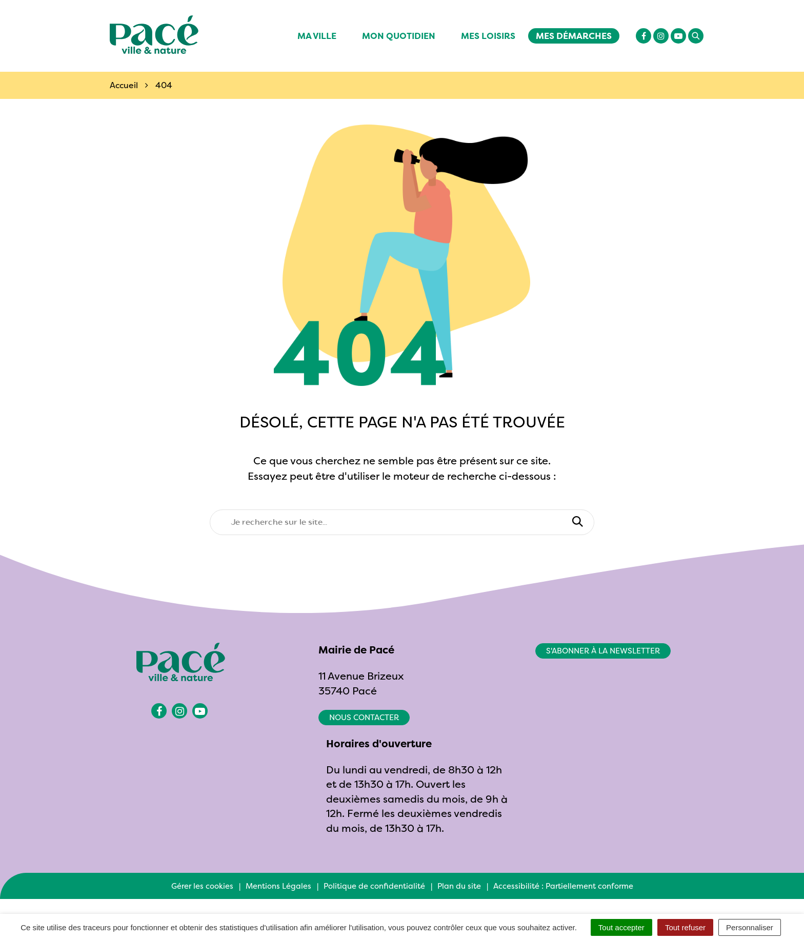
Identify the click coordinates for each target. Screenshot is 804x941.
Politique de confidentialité (374, 886)
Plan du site (459, 886)
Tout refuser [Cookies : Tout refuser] (685, 927)
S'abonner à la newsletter (603, 650)
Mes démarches (574, 36)
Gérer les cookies (202, 886)
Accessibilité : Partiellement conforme (563, 886)
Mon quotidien (398, 36)
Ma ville (316, 36)
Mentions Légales (278, 886)
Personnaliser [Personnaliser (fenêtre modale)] (749, 927)
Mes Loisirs (488, 36)
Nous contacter (364, 717)
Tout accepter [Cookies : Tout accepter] (621, 927)
